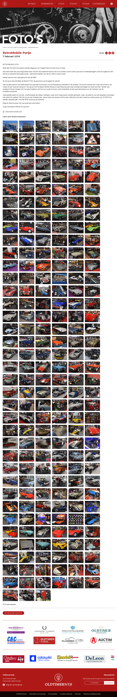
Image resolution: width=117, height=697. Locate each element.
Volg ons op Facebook (14, 685)
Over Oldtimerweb (9, 678)
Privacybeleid (52, 694)
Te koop (73, 4)
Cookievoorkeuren (66, 694)
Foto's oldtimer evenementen (18, 47)
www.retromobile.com (13, 112)
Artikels (32, 4)
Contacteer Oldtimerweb (11, 681)
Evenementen (47, 4)
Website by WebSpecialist (91, 694)
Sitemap (78, 694)
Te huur (85, 4)
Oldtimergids (99, 4)
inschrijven (109, 683)
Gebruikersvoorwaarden (37, 694)
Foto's (61, 4)
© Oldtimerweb (22, 694)
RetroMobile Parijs (33, 47)
